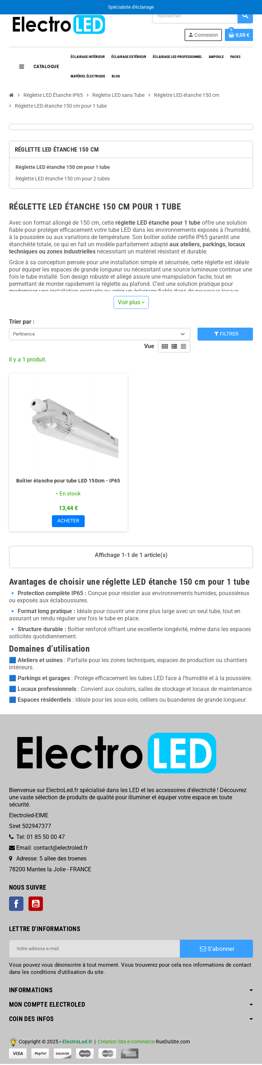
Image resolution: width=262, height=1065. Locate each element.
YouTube (35, 905)
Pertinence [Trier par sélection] (24, 334)
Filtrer (226, 334)
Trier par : (22, 321)
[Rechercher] (202, 15)
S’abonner (217, 949)
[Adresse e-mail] (94, 950)
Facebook (16, 905)
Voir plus (131, 302)
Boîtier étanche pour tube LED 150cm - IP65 (68, 481)
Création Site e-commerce (126, 1043)
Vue (149, 346)
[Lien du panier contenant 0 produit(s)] (239, 35)
